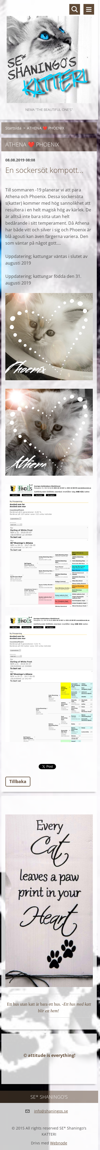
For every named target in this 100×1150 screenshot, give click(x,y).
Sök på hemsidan (74, 9)
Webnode (58, 1142)
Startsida (13, 128)
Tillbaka (17, 781)
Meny (88, 9)
